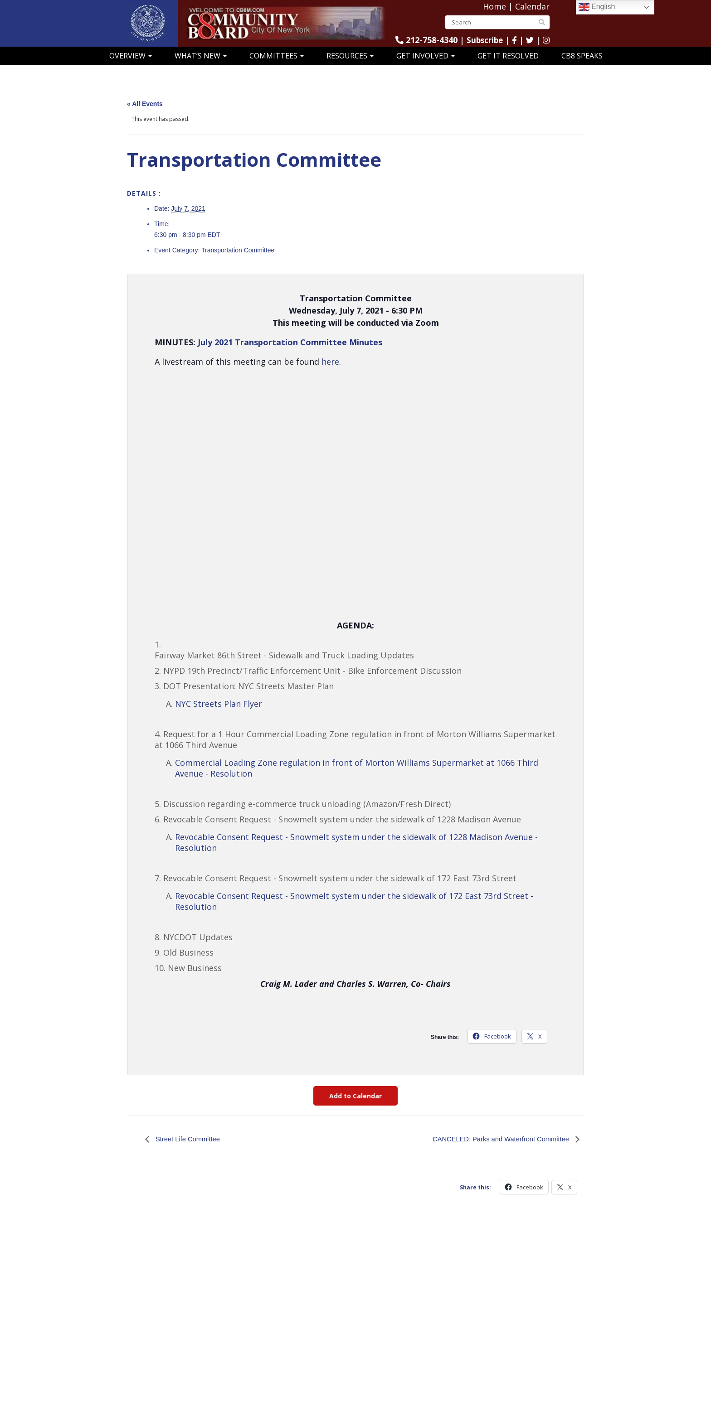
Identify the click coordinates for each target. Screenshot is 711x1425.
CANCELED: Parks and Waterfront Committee (495, 1139)
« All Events (145, 103)
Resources (350, 56)
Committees (276, 56)
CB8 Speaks (582, 56)
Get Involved (425, 56)
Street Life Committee (190, 1139)
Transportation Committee (237, 250)
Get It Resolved (508, 56)
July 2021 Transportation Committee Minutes (290, 342)
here (330, 361)
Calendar (532, 6)
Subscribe (482, 39)
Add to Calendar (355, 1096)
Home (494, 6)
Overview (130, 56)
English (597, 7)
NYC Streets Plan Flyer (218, 703)
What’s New (201, 56)
